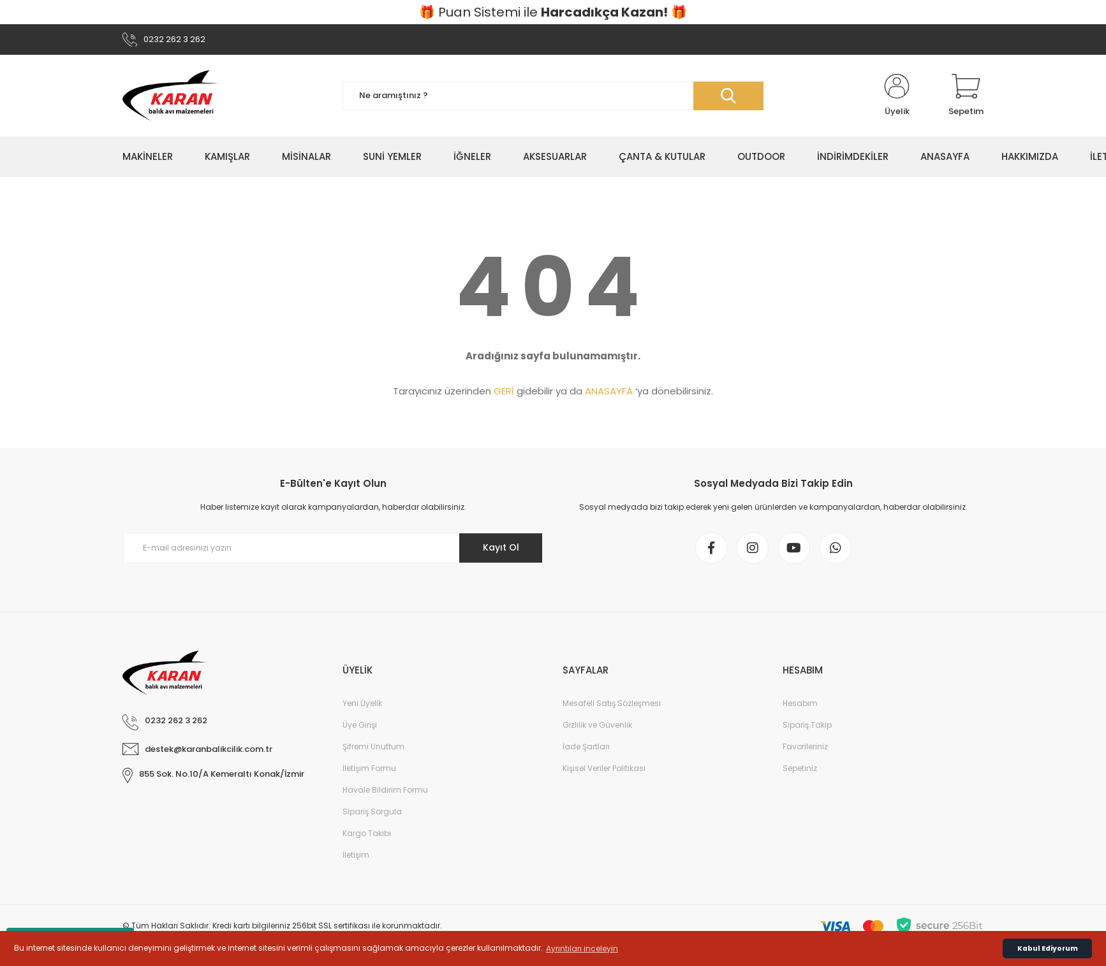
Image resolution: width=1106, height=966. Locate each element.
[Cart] (966, 95)
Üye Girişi (360, 724)
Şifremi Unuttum (373, 746)
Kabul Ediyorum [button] (1047, 948)
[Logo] (170, 95)
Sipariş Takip (807, 724)
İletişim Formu (369, 768)
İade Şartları (586, 746)
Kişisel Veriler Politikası (604, 768)
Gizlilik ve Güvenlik (597, 724)
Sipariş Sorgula (372, 811)
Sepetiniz (800, 768)
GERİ (504, 391)
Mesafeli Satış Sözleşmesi (612, 703)
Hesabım (800, 703)
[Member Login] (896, 95)
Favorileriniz (805, 746)
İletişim (356, 854)
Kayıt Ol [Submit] (501, 547)
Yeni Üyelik (362, 703)
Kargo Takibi (367, 833)
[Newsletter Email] (332, 548)
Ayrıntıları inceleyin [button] (582, 948)
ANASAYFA (609, 391)
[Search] (553, 96)
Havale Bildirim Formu (385, 789)
